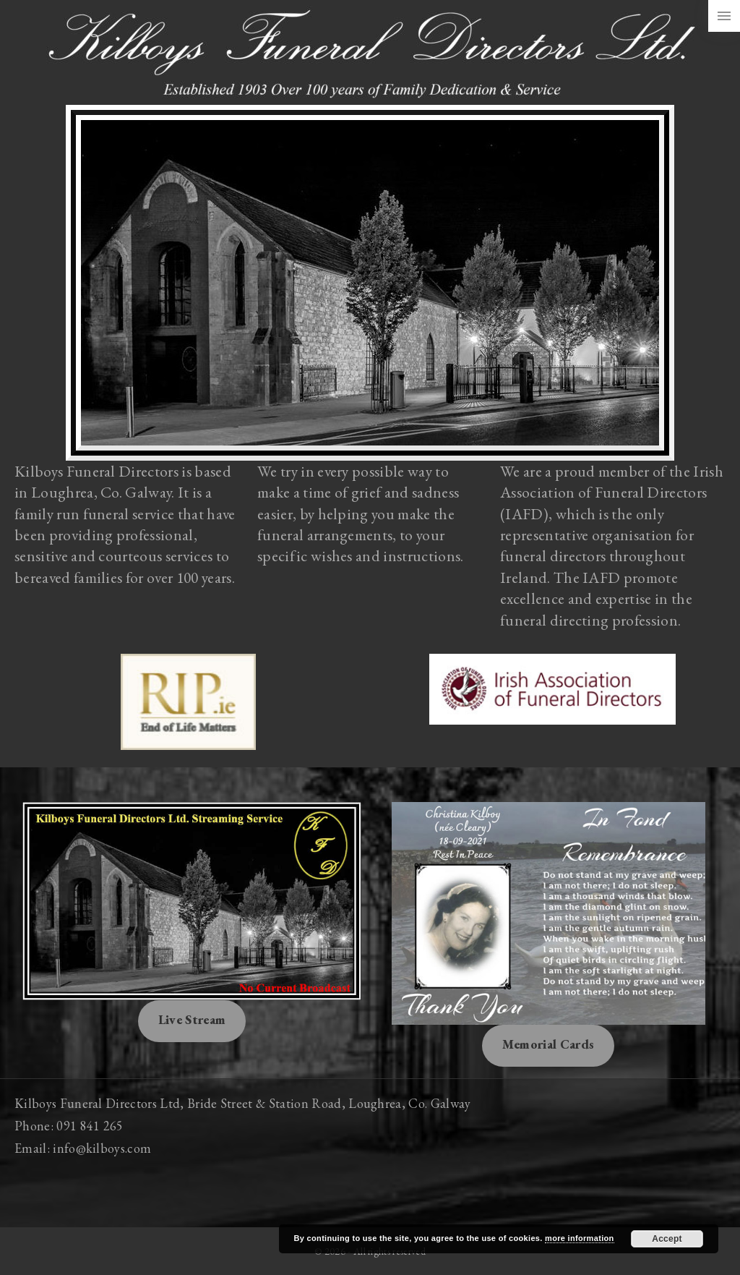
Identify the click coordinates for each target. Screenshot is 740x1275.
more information (579, 1238)
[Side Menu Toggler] (724, 16)
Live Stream (192, 1019)
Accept (666, 1239)
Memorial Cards (548, 1044)
